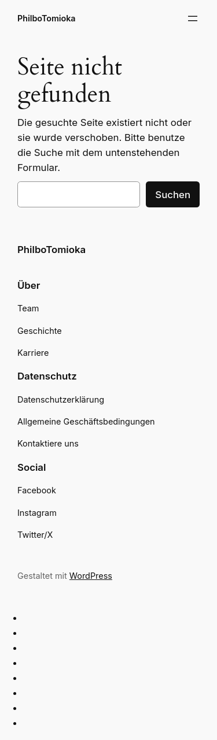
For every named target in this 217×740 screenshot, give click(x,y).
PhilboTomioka (46, 18)
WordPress (90, 576)
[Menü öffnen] (193, 18)
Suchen (172, 194)
